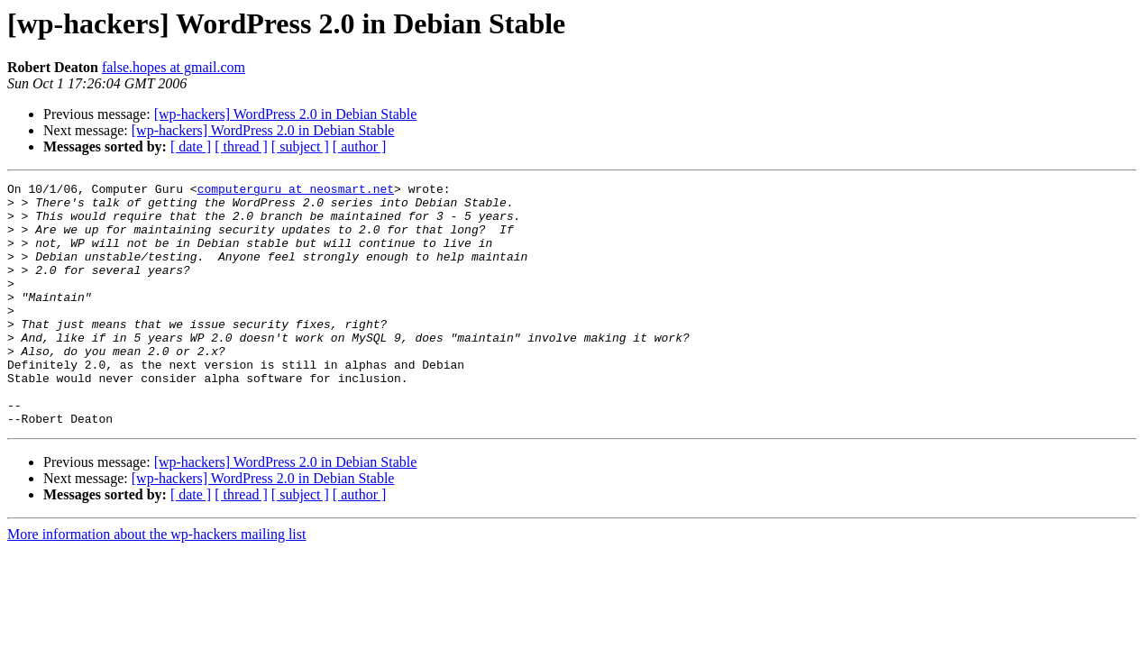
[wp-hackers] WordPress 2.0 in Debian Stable (285, 114)
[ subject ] (300, 146)
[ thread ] (241, 146)
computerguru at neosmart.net (295, 191)
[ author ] (360, 146)
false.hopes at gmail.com (173, 67)
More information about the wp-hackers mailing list (156, 582)
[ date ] (190, 146)
